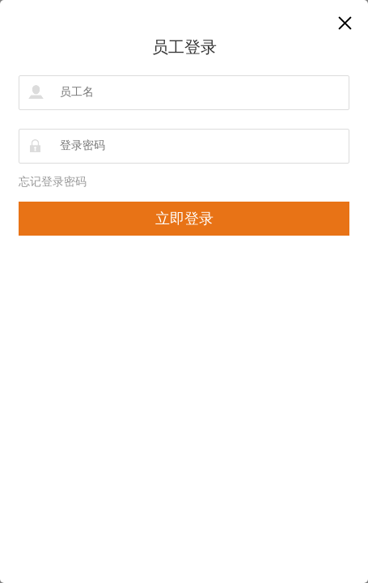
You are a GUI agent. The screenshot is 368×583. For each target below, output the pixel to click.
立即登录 (184, 219)
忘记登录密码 (53, 182)
